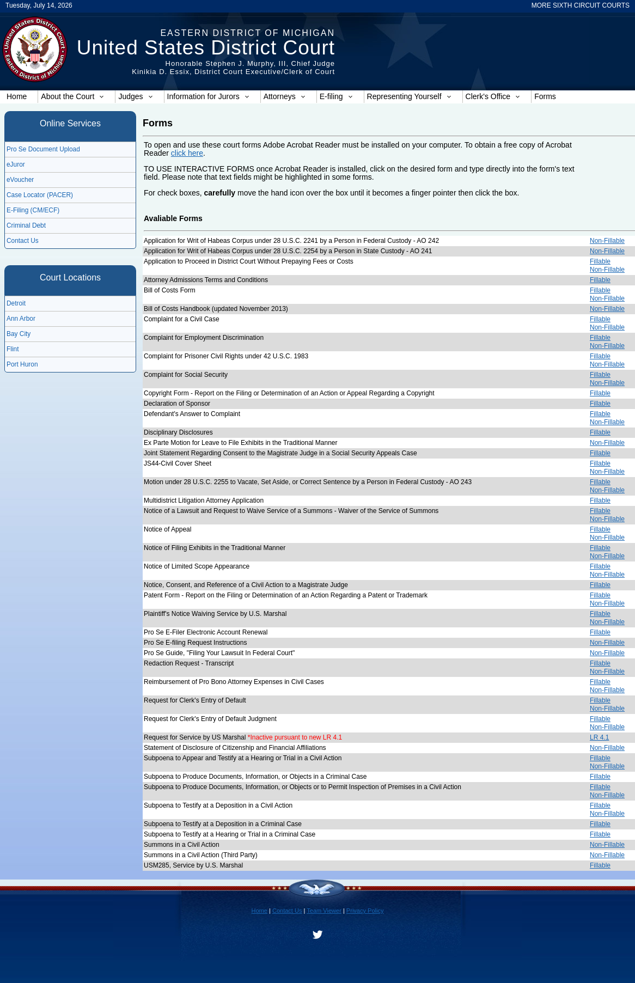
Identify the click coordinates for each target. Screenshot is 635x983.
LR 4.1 (599, 737)
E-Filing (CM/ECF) (33, 210)
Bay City (18, 334)
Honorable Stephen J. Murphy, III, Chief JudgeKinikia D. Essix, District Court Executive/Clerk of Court (233, 67)
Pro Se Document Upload (43, 149)
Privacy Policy (365, 910)
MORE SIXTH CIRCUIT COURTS (581, 5)
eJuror (16, 164)
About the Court (72, 96)
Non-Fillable (607, 241)
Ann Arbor (21, 318)
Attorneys (285, 96)
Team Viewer (324, 910)
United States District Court (206, 47)
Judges (135, 96)
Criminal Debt (26, 225)
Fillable (600, 261)
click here (187, 153)
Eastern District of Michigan (247, 33)
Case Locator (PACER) (40, 195)
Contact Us (23, 241)
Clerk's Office (493, 96)
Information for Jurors (208, 96)
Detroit (16, 303)
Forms (545, 96)
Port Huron (22, 364)
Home (17, 96)
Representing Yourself (409, 96)
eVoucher (20, 180)
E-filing (336, 96)
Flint (13, 349)
